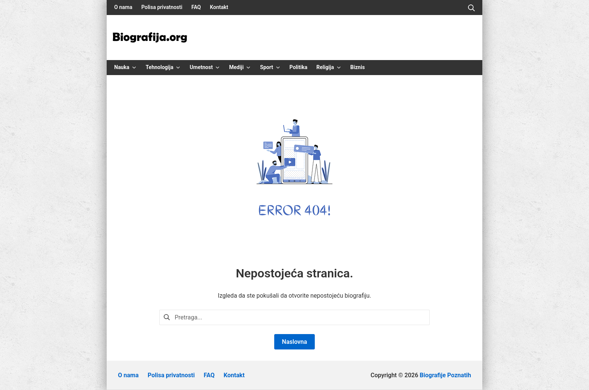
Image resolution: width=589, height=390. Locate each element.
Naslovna (294, 341)
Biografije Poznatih (445, 375)
